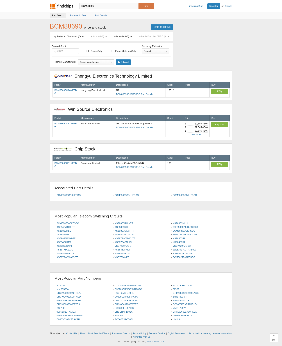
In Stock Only (93, 51)
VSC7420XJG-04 (124, 246)
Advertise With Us (141, 337)
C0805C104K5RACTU (126, 296)
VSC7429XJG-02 (182, 246)
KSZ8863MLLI (180, 223)
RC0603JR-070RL (124, 319)
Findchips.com (61, 6)
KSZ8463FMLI (122, 249)
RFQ (219, 91)
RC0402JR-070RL (124, 293)
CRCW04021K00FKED (68, 296)
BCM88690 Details (162, 27)
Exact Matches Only (123, 51)
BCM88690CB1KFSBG (127, 195)
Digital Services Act (177, 333)
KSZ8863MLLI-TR (65, 230)
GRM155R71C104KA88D (69, 300)
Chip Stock (76, 149)
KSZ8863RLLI (122, 227)
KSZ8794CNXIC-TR (125, 238)
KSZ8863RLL (180, 238)
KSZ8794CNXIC (123, 242)
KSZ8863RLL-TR (65, 253)
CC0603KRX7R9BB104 (185, 304)
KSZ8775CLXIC (64, 249)
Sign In (228, 6)
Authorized (99, 36)
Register (213, 6)
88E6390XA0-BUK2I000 (185, 227)
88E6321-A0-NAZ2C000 (185, 234)
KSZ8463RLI (179, 242)
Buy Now (219, 124)
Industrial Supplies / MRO (155, 36)
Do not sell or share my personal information (210, 333)
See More (196, 134)
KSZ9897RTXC (123, 253)
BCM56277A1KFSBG (184, 257)
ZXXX (176, 289)
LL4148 (176, 319)
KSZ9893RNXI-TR (66, 238)
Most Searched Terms (98, 333)
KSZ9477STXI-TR (65, 227)
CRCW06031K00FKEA (185, 311)
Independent (124, 36)
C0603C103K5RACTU (68, 319)
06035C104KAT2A (182, 315)
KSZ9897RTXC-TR (183, 253)
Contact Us (71, 333)
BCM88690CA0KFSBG (68, 195)
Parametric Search (121, 333)
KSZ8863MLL (63, 234)
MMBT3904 (62, 289)
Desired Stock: (65, 49)
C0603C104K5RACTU (126, 300)
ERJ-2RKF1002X (124, 311)
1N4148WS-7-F (181, 300)
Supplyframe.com (155, 341)
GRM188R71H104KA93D (186, 293)
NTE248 (60, 285)
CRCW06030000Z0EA (68, 304)
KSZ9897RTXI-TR (124, 234)
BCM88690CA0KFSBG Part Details (134, 94)
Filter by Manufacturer (65, 62)
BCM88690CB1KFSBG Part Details (134, 127)
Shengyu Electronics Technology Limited (105, 76)
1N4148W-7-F (180, 296)
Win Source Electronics (85, 109)
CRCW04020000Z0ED (126, 304)
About (82, 333)
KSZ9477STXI (63, 242)
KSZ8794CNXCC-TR (67, 257)
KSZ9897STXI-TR (124, 230)
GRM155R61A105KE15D (69, 315)
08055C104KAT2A (66, 311)
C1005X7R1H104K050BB (128, 285)
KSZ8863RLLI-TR (124, 223)
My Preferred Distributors (69, 36)
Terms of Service (157, 333)
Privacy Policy (139, 333)
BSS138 (60, 308)
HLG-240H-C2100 (182, 285)
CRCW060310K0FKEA (68, 293)
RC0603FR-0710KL (125, 308)
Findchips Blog (195, 6)
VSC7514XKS (122, 257)
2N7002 (119, 315)
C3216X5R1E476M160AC (128, 289)
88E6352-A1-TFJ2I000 (184, 249)
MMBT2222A (179, 308)
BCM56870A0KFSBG (67, 223)
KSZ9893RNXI (64, 246)
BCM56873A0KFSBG (184, 230)
